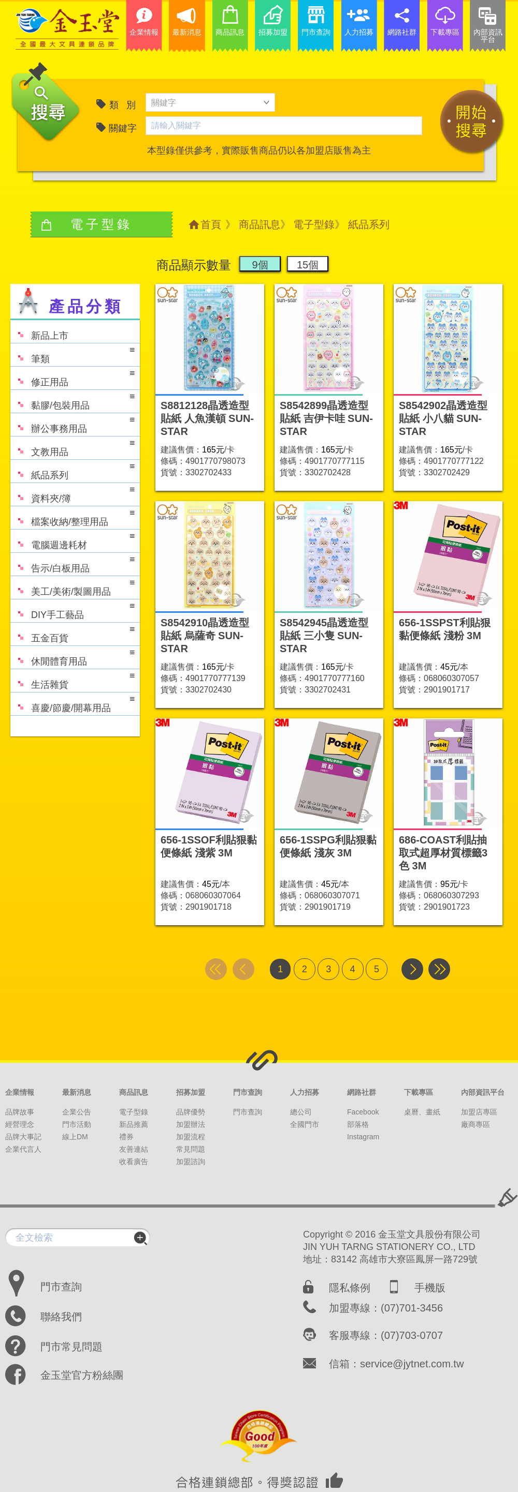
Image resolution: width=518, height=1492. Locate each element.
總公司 (301, 1112)
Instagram (363, 1137)
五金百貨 (72, 633)
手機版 (429, 1287)
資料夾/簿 (72, 494)
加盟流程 (190, 1137)
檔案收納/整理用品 (72, 517)
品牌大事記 (23, 1137)
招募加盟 (190, 1092)
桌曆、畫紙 (422, 1112)
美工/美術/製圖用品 (72, 587)
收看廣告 (133, 1161)
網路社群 (361, 1092)
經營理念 (19, 1124)
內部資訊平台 (483, 1092)
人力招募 (304, 1092)
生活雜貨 (72, 680)
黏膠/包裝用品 (72, 400)
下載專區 (418, 1092)
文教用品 (72, 447)
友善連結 (133, 1149)
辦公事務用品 (72, 424)
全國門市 (304, 1124)
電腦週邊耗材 (72, 540)
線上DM (75, 1137)
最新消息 (76, 1092)
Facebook (363, 1112)
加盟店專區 (479, 1112)
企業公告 (76, 1112)
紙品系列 (72, 470)
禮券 (126, 1137)
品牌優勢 (190, 1112)
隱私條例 (349, 1287)
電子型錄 (314, 224)
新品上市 (39, 331)
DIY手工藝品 (72, 610)
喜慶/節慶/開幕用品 (72, 703)
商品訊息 (259, 224)
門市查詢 (247, 1092)
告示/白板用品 (72, 563)
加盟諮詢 (190, 1161)
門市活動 (76, 1124)
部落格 (358, 1124)
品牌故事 (19, 1112)
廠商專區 (475, 1124)
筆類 (72, 354)
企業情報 (19, 1092)
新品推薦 (133, 1124)
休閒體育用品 (72, 656)
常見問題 (190, 1149)
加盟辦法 (190, 1124)
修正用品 (72, 377)
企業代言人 (23, 1149)
